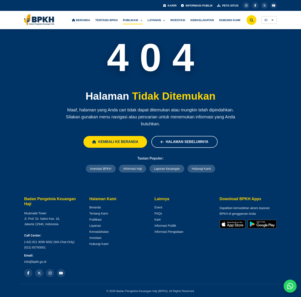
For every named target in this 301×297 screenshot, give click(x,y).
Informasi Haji (132, 169)
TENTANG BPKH (106, 20)
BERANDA (81, 20)
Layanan (95, 225)
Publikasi (95, 219)
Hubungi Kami (201, 169)
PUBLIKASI (132, 20)
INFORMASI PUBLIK (197, 5)
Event (158, 207)
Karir (157, 219)
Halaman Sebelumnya (184, 142)
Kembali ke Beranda (115, 142)
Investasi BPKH (100, 169)
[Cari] (251, 20)
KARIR (170, 5)
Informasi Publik (165, 225)
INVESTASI (177, 20)
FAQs (158, 213)
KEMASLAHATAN (202, 20)
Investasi (95, 238)
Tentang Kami (98, 213)
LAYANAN (156, 20)
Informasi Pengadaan (168, 231)
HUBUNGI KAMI (229, 20)
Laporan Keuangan (167, 169)
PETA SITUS (227, 5)
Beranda (95, 207)
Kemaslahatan (99, 231)
